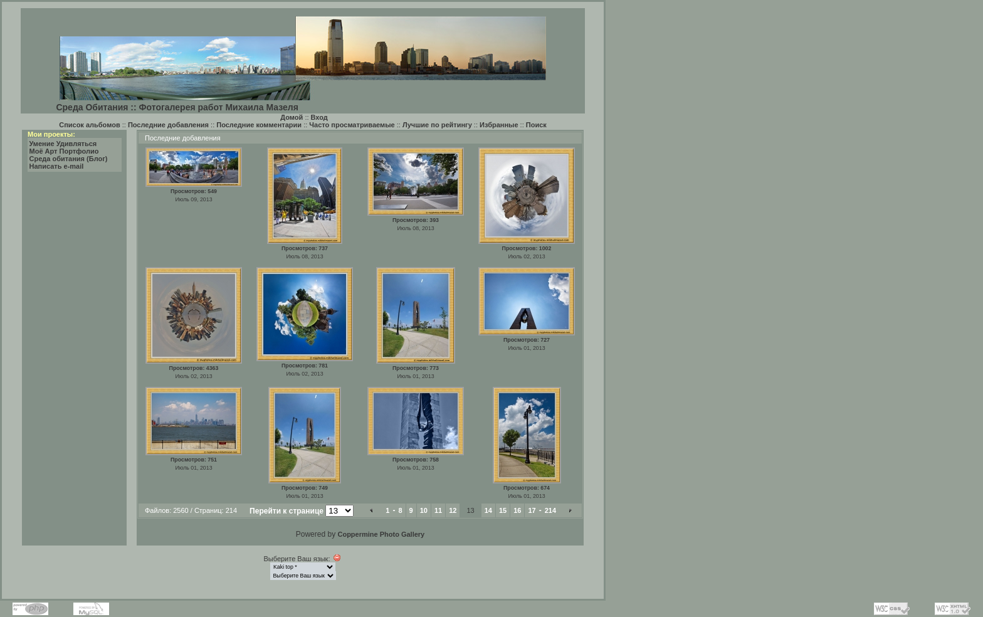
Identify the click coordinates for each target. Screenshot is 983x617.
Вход (319, 117)
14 (488, 510)
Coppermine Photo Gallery (380, 534)
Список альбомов (89, 125)
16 (517, 510)
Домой (291, 117)
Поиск (536, 125)
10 (424, 510)
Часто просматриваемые (351, 125)
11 (438, 510)
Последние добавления (168, 125)
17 (531, 510)
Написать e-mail (56, 166)
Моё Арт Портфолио (64, 151)
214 (550, 510)
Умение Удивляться (63, 143)
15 (503, 510)
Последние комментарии (259, 125)
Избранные (499, 125)
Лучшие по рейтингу (437, 125)
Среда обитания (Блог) (68, 158)
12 (452, 510)
